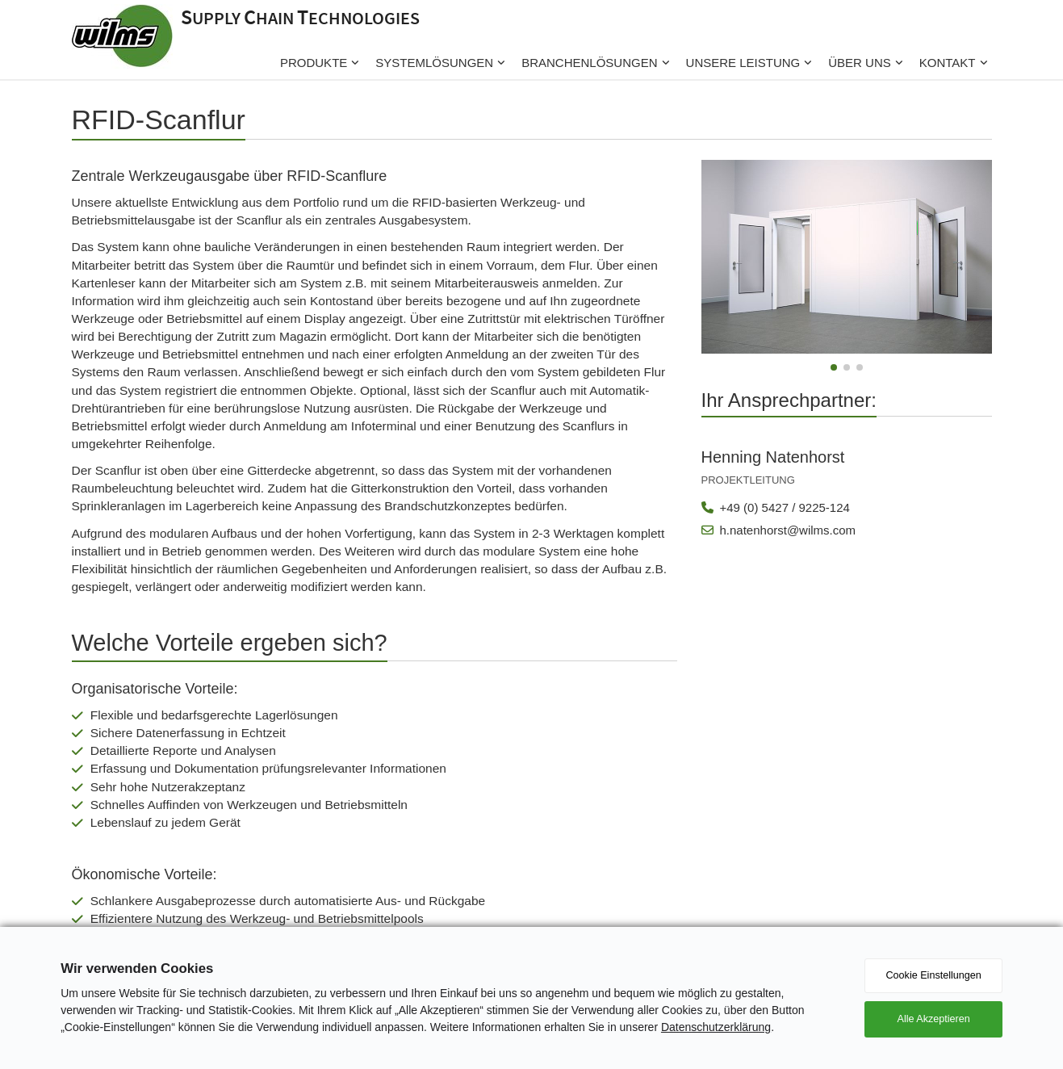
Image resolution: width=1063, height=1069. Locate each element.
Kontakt (947, 62)
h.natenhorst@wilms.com (778, 530)
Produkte (313, 62)
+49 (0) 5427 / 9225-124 (775, 507)
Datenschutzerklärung (716, 1027)
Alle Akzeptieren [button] (933, 1019)
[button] (834, 367)
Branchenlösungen (589, 62)
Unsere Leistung (743, 62)
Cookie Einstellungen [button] (933, 975)
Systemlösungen (434, 62)
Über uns (859, 62)
